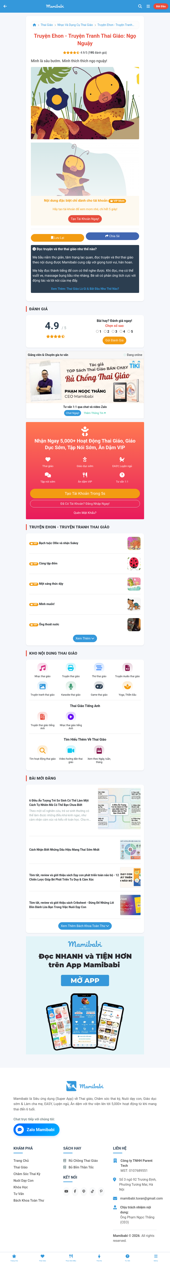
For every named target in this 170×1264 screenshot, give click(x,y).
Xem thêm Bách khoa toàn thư (85, 926)
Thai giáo (47, 25)
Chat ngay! (72, 413)
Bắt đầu (161, 6)
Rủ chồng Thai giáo (80, 1161)
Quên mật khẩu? (85, 513)
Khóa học (20, 1187)
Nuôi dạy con (23, 1181)
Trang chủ (21, 1161)
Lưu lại (57, 238)
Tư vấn (18, 1194)
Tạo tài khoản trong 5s (85, 493)
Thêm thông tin (95, 413)
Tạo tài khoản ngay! (85, 219)
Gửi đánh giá (114, 340)
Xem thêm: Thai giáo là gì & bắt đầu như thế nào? (85, 288)
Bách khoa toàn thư (28, 1200)
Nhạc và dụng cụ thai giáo (75, 25)
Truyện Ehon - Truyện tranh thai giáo (116, 25)
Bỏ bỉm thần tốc (78, 1167)
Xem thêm (85, 638)
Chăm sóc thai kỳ (26, 1174)
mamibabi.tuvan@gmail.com (141, 1198)
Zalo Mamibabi (35, 1130)
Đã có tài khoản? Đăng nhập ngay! (85, 504)
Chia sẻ (112, 236)
